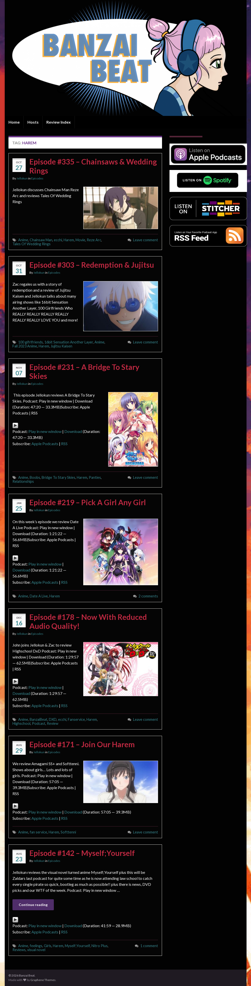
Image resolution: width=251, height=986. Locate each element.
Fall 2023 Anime (24, 346)
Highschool (21, 723)
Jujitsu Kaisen (61, 346)
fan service (38, 832)
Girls (47, 946)
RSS (64, 443)
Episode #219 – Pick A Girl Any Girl (87, 502)
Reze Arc (94, 240)
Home (14, 122)
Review (52, 723)
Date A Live (39, 596)
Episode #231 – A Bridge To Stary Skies (84, 371)
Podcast (38, 723)
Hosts (33, 122)
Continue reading (33, 905)
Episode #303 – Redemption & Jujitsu (91, 264)
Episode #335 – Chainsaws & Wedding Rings (93, 166)
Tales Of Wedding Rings (31, 244)
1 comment (149, 946)
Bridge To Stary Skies (58, 477)
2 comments (148, 596)
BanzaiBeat (38, 719)
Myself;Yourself (77, 946)
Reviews (19, 950)
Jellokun (22, 178)
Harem (69, 240)
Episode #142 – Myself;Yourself (82, 852)
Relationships (23, 481)
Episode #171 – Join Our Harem (82, 744)
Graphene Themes (43, 980)
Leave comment (145, 240)
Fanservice (76, 719)
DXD (53, 719)
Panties (95, 477)
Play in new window (45, 431)
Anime (23, 240)
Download (73, 431)
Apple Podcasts (44, 443)
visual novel (36, 950)
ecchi (58, 240)
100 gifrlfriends (30, 342)
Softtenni (68, 832)
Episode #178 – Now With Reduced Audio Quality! (88, 621)
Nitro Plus (99, 946)
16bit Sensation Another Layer (68, 342)
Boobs (35, 477)
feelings (36, 946)
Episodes (37, 178)
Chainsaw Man (41, 240)
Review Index (58, 122)
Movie (80, 240)
